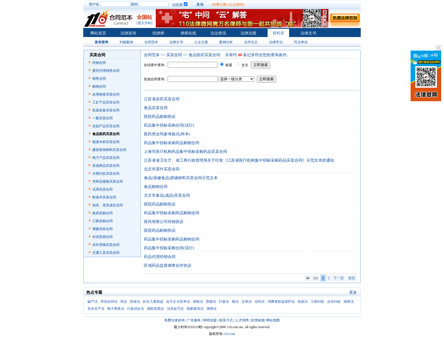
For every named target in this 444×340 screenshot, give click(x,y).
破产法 (92, 302)
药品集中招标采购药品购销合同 (171, 143)
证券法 (247, 302)
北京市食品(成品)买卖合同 (167, 195)
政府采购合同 (102, 213)
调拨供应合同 (102, 229)
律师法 (211, 309)
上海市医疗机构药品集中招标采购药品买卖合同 (185, 152)
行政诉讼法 (135, 309)
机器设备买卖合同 (105, 110)
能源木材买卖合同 (105, 142)
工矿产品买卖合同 (105, 102)
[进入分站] (144, 23)
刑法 (123, 302)
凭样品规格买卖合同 (107, 181)
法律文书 (308, 33)
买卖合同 (174, 55)
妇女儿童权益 (153, 302)
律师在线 (188, 33)
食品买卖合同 (156, 108)
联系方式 (226, 320)
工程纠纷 (317, 302)
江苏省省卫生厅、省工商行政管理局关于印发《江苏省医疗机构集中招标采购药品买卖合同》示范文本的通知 (239, 160)
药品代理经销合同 (160, 257)
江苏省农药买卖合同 (162, 99)
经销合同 (99, 63)
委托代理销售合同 (105, 71)
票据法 (211, 302)
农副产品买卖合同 (105, 126)
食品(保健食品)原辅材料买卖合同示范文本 (181, 178)
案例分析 (226, 42)
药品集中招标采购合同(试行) (169, 125)
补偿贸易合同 (102, 237)
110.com (229, 334)
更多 (353, 292)
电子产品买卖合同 (105, 158)
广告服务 (194, 320)
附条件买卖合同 (104, 197)
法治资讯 (218, 33)
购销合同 (99, 86)
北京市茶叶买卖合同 (162, 169)
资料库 (278, 33)
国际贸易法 (155, 309)
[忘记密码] (236, 5)
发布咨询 (101, 42)
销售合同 (99, 79)
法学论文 (251, 42)
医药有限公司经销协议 (163, 222)
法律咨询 (128, 33)
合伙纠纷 (334, 302)
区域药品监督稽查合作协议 (167, 265)
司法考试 (301, 42)
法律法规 (248, 33)
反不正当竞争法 (178, 302)
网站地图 (273, 320)
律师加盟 (210, 320)
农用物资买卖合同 (105, 94)
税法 (235, 302)
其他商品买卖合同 (105, 166)
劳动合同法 (109, 302)
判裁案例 (126, 42)
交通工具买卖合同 (105, 253)
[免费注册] (219, 5)
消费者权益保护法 (281, 302)
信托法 (260, 302)
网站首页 (98, 33)
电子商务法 (115, 309)
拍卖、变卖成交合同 (107, 205)
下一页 (339, 278)
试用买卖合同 (102, 189)
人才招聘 (242, 320)
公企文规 (201, 42)
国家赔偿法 (195, 309)
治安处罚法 (175, 309)
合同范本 (151, 42)
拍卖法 (303, 302)
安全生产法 (95, 309)
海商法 (348, 302)
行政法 (224, 302)
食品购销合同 (156, 187)
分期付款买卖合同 (105, 174)
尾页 (351, 278)
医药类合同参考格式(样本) (167, 134)
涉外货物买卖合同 (105, 245)
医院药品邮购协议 (160, 116)
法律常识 (276, 42)
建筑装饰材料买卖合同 (109, 150)
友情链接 (257, 320)
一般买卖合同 (102, 118)
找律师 (158, 33)
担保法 (135, 302)
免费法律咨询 (174, 320)
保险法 (198, 302)
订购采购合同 (102, 221)
